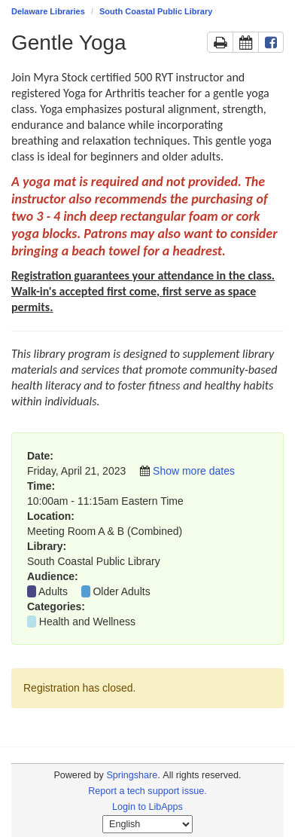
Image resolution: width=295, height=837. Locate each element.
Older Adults (121, 591)
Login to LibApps (147, 807)
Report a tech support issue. (147, 791)
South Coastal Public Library (155, 11)
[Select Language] (147, 824)
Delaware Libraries (48, 11)
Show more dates (194, 471)
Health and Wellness (87, 622)
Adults (53, 591)
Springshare (131, 775)
